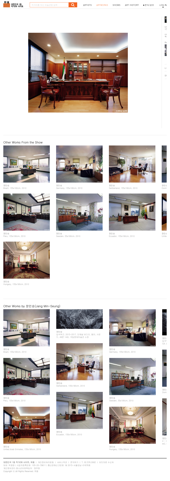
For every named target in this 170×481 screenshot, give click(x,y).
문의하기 (74, 462)
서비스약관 (62, 462)
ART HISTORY (132, 5)
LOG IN (163, 5)
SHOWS (116, 5)
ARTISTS (87, 5)
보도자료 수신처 (106, 462)
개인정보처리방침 (46, 462)
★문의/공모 (148, 5)
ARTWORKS (102, 5)
